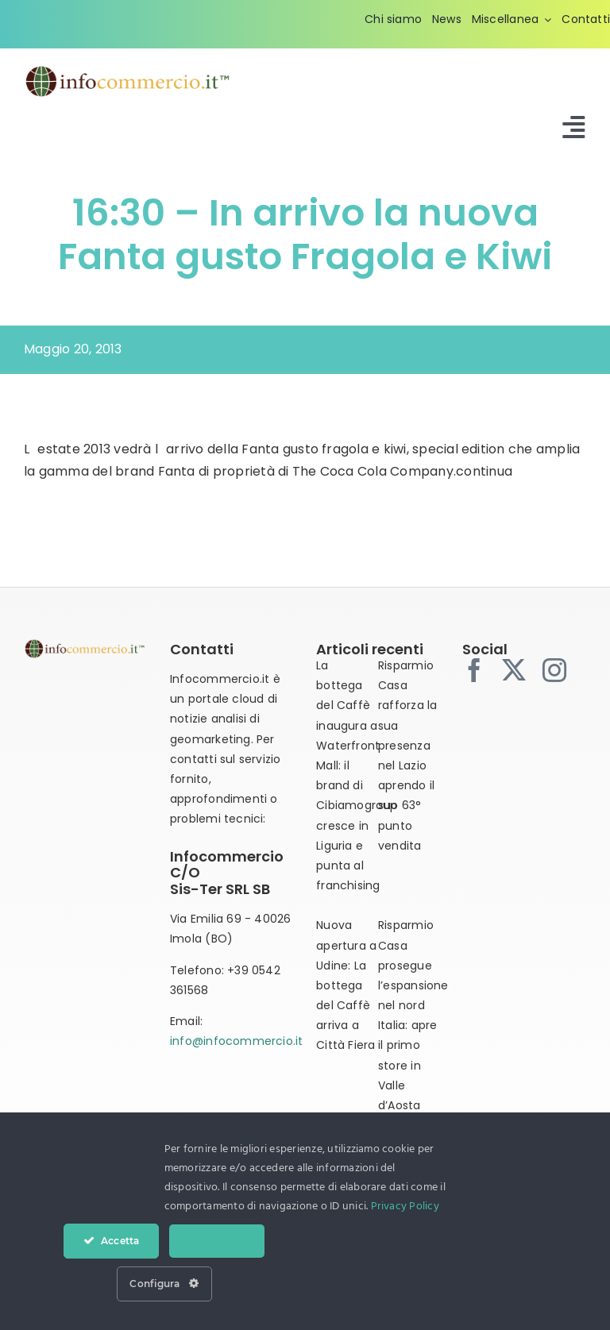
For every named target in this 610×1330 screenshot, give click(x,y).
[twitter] (514, 670)
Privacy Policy (405, 1206)
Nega (216, 1241)
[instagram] (554, 670)
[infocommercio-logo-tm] (127, 70)
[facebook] (474, 670)
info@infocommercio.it (236, 1041)
